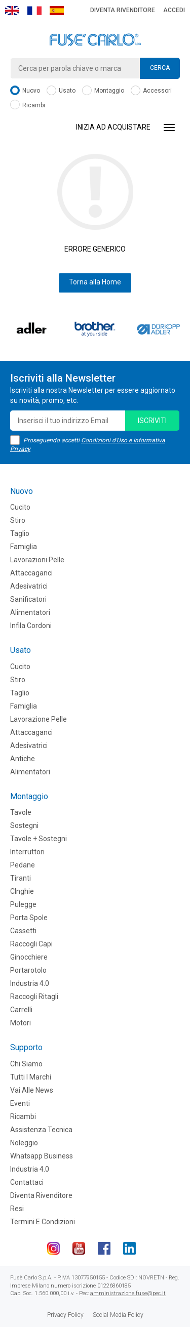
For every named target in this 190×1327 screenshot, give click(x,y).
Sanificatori (28, 599)
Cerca (160, 67)
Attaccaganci (31, 573)
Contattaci (27, 1182)
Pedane (22, 865)
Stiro (17, 520)
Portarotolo (28, 970)
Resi (17, 1209)
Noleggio (24, 1143)
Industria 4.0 (29, 983)
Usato (61, 91)
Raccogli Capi (31, 944)
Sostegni (24, 825)
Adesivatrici (29, 586)
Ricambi (27, 105)
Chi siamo (26, 1064)
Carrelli (21, 1010)
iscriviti (152, 421)
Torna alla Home (95, 282)
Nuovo (25, 91)
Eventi (20, 1103)
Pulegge (23, 904)
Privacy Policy (65, 1314)
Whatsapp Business (41, 1156)
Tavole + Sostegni (38, 839)
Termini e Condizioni (42, 1222)
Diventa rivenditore (122, 10)
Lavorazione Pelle (38, 719)
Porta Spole (29, 918)
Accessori (151, 91)
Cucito (20, 507)
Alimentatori (30, 612)
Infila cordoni (31, 625)
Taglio (19, 533)
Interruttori (27, 852)
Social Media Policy (118, 1314)
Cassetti (23, 931)
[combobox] (95, 68)
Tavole (20, 812)
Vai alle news (31, 1090)
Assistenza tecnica (41, 1130)
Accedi (174, 10)
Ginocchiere (29, 957)
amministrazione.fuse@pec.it (128, 1293)
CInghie (22, 891)
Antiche (22, 759)
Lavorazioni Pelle (37, 560)
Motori (20, 1023)
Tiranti (20, 878)
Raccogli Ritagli (34, 996)
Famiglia (23, 547)
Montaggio (103, 91)
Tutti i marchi (30, 1077)
